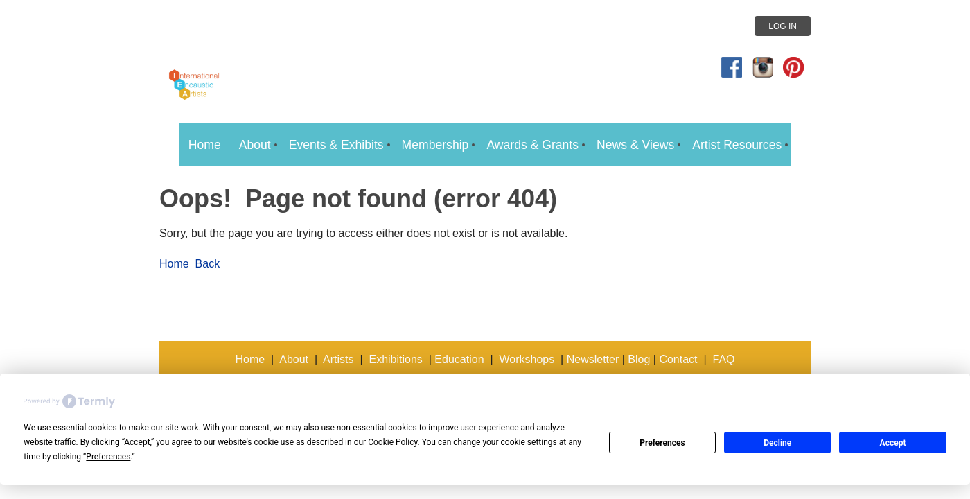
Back (207, 264)
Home (174, 264)
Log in (782, 26)
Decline (777, 443)
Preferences (662, 443)
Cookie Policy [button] (392, 442)
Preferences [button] (108, 457)
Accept (893, 443)
